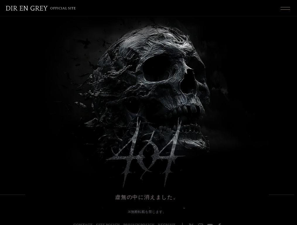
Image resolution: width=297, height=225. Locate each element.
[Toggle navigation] (285, 8)
